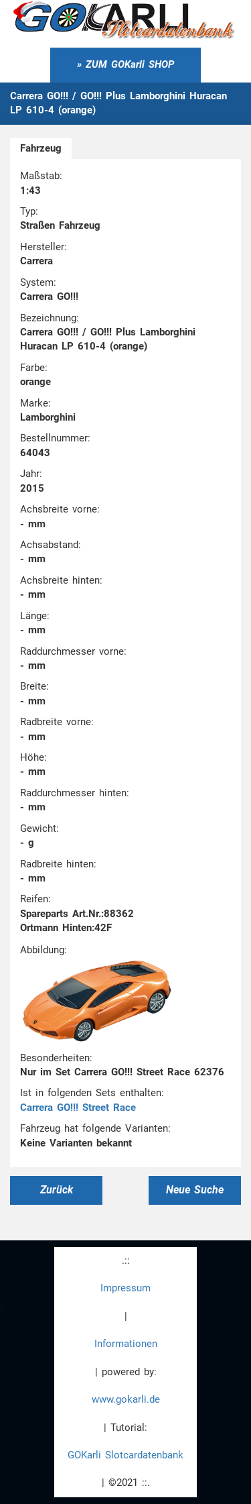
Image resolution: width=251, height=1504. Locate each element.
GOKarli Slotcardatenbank (125, 1455)
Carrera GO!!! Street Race (78, 1108)
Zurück (56, 1189)
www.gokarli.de (126, 1399)
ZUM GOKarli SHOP (130, 64)
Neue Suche (195, 1189)
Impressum (125, 1288)
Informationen (125, 1344)
